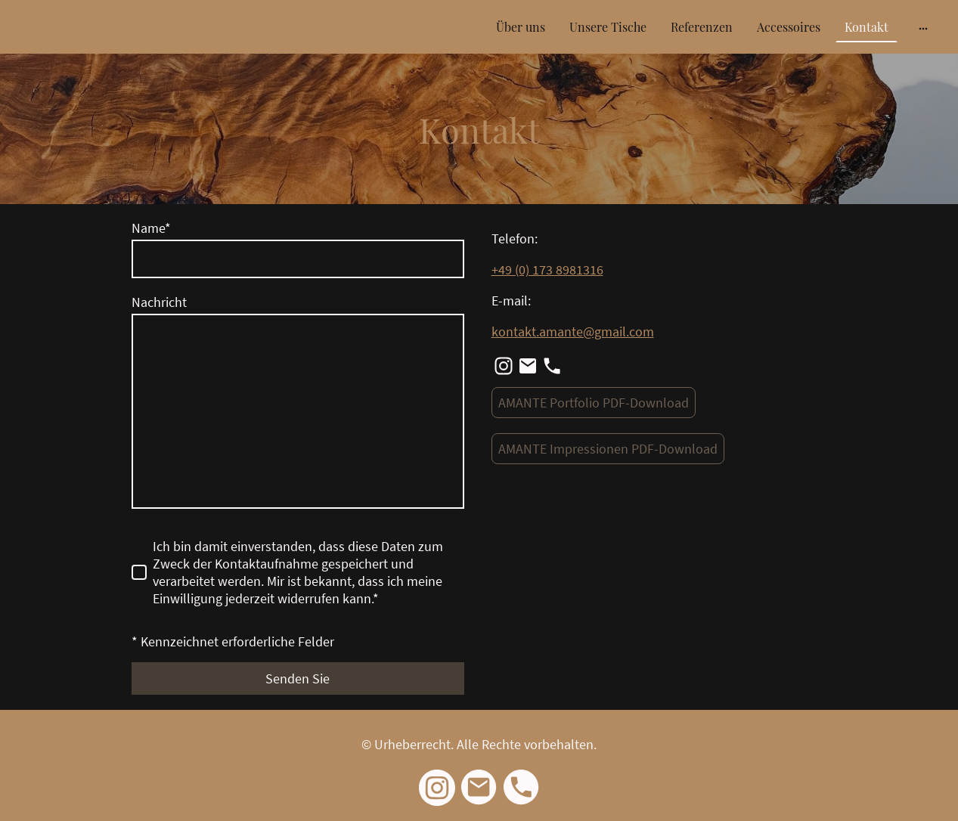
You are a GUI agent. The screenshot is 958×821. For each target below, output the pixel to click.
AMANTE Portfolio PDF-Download (593, 402)
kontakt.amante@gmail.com (572, 331)
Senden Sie (297, 678)
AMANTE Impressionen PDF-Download (608, 448)
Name (151, 228)
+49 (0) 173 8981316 (547, 269)
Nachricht (159, 302)
